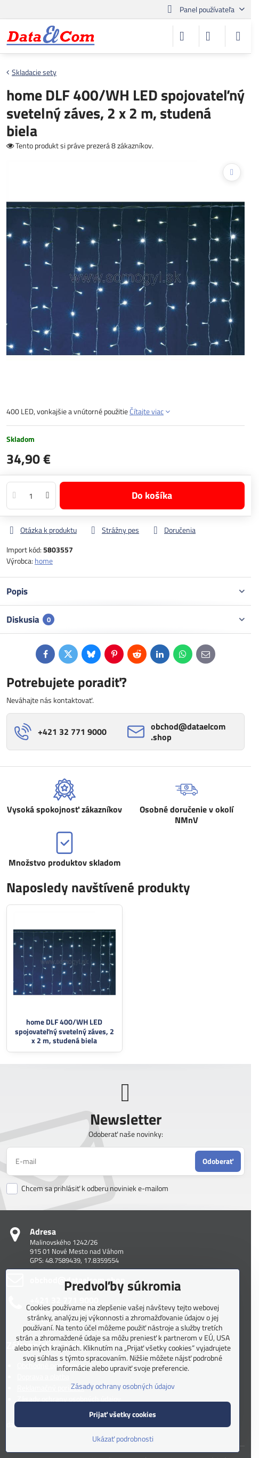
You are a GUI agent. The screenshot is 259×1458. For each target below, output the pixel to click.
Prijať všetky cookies (122, 1414)
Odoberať (218, 1161)
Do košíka (152, 495)
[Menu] (238, 36)
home (44, 560)
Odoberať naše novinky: (125, 1133)
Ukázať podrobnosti (122, 1439)
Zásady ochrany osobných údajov (123, 1386)
